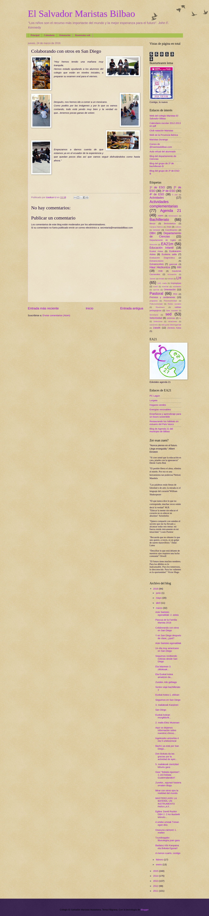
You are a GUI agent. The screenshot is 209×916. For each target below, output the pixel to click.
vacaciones (172, 321)
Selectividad (156, 318)
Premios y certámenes (162, 297)
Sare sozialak (172, 310)
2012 (156, 886)
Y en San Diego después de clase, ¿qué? (168, 637)
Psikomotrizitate (156, 304)
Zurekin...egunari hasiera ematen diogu (168, 784)
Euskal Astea (156, 251)
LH (178, 278)
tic (180, 318)
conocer (156, 230)
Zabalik (156, 327)
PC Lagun (155, 396)
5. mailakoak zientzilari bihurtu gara (167, 765)
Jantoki (152, 279)
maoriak (165, 286)
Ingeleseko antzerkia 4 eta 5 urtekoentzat (167, 739)
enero (159, 864)
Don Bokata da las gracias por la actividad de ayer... (166, 756)
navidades (177, 286)
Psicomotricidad (170, 301)
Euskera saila (169, 254)
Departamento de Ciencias (165, 235)
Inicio (89, 308)
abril (158, 603)
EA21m (167, 244)
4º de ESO (157, 194)
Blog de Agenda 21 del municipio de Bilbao (161, 430)
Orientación (65, 35)
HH (179, 267)
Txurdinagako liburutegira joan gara (167, 839)
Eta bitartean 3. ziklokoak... (163, 668)
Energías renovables (160, 409)
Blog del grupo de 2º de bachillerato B (162, 165)
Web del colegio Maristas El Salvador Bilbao (164, 117)
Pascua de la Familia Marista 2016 (166, 621)
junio (158, 593)
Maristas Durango (159, 139)
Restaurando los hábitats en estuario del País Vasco (164, 422)
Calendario (49, 35)
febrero (160, 859)
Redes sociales (174, 304)
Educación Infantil (162, 247)
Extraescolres (157, 264)
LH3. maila (162, 283)
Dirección (153, 244)
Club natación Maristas (161, 130)
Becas (152, 223)
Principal (35, 35)
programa (153, 301)
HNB (160, 271)
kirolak (161, 279)
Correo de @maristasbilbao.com (161, 145)
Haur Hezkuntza (160, 267)
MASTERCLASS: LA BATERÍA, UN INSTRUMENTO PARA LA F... (166, 802)
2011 (156, 891)
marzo (159, 608)
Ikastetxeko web (82, 35)
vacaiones (154, 325)
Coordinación (171, 230)
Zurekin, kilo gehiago (166, 682)
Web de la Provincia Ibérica (164, 135)
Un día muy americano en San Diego (167, 649)
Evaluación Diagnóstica (162, 258)
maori (155, 286)
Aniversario (173, 216)
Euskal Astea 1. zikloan (167, 695)
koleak (170, 279)
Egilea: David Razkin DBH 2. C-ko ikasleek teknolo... (167, 814)
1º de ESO (157, 187)
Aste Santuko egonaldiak (168, 643)
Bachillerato (159, 220)
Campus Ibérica (156, 227)
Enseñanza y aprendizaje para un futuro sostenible (165, 415)
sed (169, 314)
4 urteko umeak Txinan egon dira (167, 823)
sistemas (171, 318)
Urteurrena (158, 321)
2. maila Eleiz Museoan (167, 722)
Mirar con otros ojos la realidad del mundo (166, 792)
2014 (156, 876)
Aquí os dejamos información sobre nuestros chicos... (165, 730)
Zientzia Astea (174, 328)
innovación (172, 274)
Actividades (157, 197)
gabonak (173, 264)
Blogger (145, 909)
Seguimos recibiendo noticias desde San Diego (166, 659)
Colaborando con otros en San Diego (167, 629)
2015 (156, 871)
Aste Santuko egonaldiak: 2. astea (167, 613)
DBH (152, 233)
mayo (159, 598)
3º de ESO (168, 190)
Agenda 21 (170, 211)
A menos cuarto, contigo (167, 853)
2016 (156, 588)
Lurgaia (153, 400)
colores (178, 227)
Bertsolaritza (170, 223)
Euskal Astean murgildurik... (163, 716)
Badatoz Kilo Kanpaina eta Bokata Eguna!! (167, 847)
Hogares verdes (158, 405)
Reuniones (160, 307)
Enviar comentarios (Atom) (56, 315)
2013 (156, 881)
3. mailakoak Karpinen (166, 705)
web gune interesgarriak (171, 325)
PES (175, 294)
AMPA (161, 216)
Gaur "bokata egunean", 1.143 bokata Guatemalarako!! (167, 775)
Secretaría (154, 315)
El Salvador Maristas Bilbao (81, 13)
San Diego (160, 710)
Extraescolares (156, 261)
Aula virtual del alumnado (163, 151)
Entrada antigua (131, 308)
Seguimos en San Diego (168, 700)
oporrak (156, 290)
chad (168, 227)
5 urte (175, 195)
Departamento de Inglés (163, 240)
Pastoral (156, 293)
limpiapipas (176, 283)
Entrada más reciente (43, 308)
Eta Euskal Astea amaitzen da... (164, 675)
